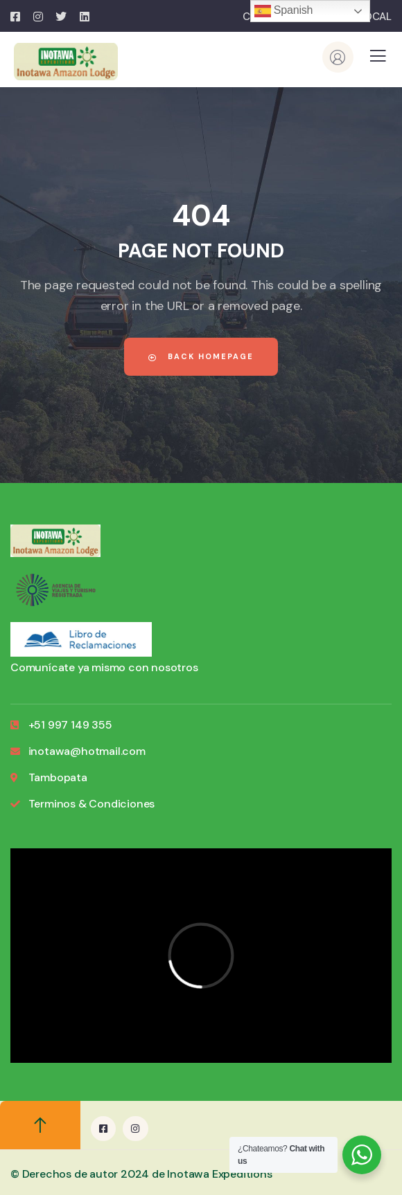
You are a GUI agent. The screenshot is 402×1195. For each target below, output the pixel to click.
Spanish (283, 11)
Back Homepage (201, 356)
